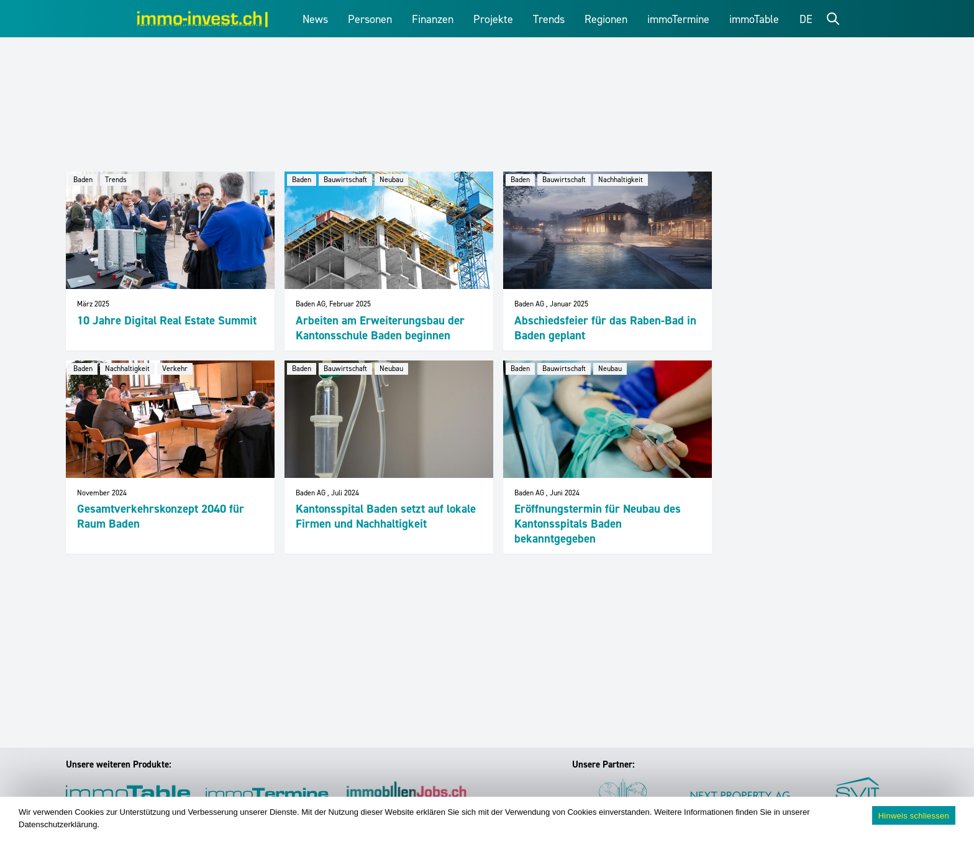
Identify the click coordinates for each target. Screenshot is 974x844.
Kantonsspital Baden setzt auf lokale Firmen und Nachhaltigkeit (386, 516)
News (315, 19)
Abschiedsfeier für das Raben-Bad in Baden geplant (605, 328)
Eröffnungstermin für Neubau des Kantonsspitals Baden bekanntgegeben (597, 523)
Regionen (606, 19)
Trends (549, 19)
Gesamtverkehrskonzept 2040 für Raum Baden (160, 516)
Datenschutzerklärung (58, 824)
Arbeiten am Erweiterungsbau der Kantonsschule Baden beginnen (380, 328)
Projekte (493, 19)
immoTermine (678, 19)
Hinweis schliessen (913, 815)
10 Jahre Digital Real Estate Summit (167, 320)
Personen (370, 19)
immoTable (754, 19)
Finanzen (432, 19)
